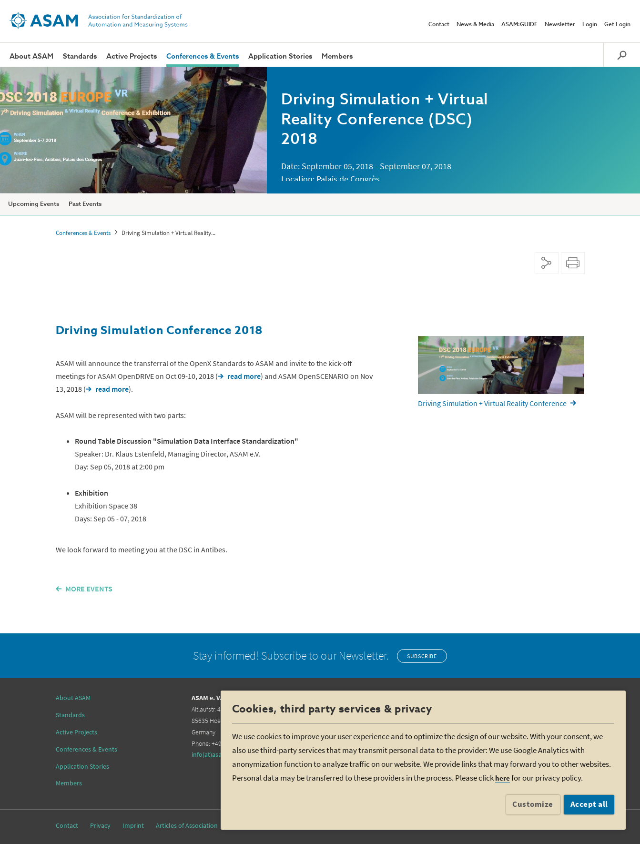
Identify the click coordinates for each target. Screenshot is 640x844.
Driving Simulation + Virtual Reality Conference (492, 403)
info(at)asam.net (215, 754)
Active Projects (131, 56)
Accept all (589, 804)
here (502, 778)
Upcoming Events (33, 204)
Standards (80, 56)
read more (244, 376)
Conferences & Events (202, 56)
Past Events (85, 204)
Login (589, 25)
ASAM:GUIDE (519, 25)
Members (337, 56)
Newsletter (560, 25)
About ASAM (31, 56)
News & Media (475, 25)
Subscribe (422, 656)
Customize (532, 804)
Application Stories (280, 56)
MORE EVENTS (88, 588)
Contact (438, 25)
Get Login (617, 25)
